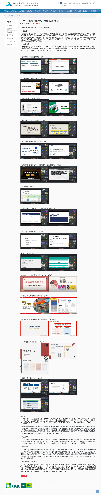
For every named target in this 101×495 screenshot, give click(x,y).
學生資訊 (45, 11)
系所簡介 (6, 11)
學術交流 (53, 11)
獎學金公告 (10, 38)
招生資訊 (29, 11)
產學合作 (61, 11)
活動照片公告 (11, 44)
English (90, 3)
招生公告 (9, 32)
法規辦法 (85, 11)
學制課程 (37, 11)
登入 (94, 3)
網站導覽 (85, 3)
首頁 (8, 16)
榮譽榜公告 (10, 35)
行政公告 (9, 25)
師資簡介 (13, 11)
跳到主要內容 (3, 0)
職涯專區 (93, 11)
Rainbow (30, 491)
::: (58, 2)
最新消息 (21, 11)
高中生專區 (78, 11)
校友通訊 (69, 11)
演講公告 (9, 29)
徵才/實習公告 (11, 41)
